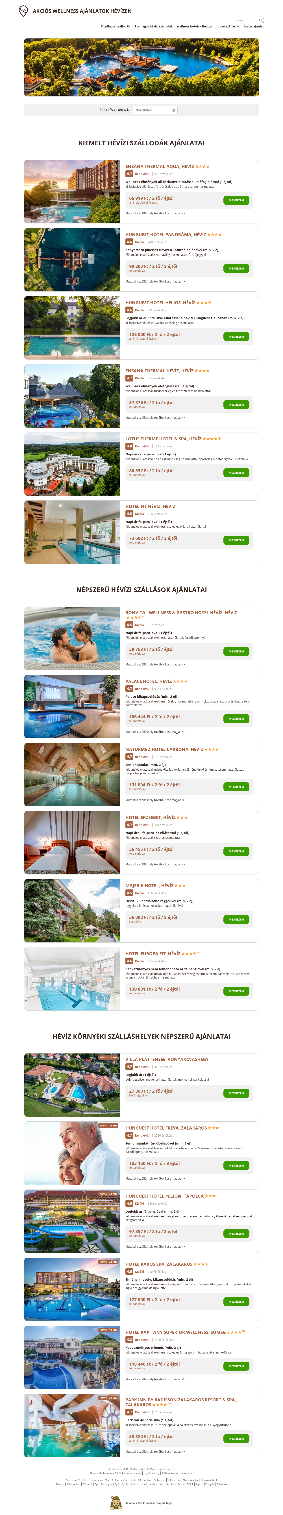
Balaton (60, 1484)
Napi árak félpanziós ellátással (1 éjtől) (157, 833)
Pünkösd (147, 1480)
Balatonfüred (73, 1484)
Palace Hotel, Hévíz (156, 681)
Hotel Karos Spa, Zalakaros (167, 1264)
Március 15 (121, 1480)
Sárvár (181, 1484)
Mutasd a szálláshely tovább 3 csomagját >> (155, 1178)
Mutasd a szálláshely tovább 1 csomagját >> (155, 864)
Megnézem (236, 200)
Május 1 (109, 1480)
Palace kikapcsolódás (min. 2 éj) (151, 696)
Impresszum (186, 1473)
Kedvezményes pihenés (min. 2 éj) (153, 1347)
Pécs (173, 1484)
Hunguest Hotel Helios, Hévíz (168, 302)
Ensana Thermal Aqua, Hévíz (167, 166)
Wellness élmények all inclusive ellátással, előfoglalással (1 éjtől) (178, 182)
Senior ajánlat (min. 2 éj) (145, 764)
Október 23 (135, 1480)
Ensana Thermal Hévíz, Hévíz (167, 371)
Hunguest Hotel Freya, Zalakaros (172, 1128)
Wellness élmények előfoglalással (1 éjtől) (159, 386)
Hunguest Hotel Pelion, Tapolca (170, 1196)
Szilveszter (160, 1480)
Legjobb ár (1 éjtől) (140, 1074)
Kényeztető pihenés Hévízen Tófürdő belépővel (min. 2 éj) (172, 250)
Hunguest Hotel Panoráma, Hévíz (173, 234)
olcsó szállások (228, 26)
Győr (117, 1484)
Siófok (190, 1484)
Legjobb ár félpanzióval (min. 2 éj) (152, 1211)
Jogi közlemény (151, 1473)
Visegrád (210, 1484)
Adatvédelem (134, 1473)
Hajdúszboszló (138, 1484)
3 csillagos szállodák (115, 26)
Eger (97, 1484)
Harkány (152, 1484)
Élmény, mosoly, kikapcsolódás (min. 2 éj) (159, 1279)
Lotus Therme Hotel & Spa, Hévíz (173, 439)
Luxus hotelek (209, 1480)
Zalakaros (222, 1484)
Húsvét (86, 1480)
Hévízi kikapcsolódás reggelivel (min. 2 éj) (159, 901)
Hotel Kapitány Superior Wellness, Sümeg (185, 1332)
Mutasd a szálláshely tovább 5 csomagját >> (155, 732)
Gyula (125, 1484)
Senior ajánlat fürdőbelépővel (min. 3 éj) (158, 1143)
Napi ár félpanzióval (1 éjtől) (148, 522)
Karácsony (97, 1480)
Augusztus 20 (73, 1480)
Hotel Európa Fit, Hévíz (162, 953)
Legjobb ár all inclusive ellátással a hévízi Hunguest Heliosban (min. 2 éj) (185, 318)
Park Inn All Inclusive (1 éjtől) (149, 1420)
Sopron (199, 1484)
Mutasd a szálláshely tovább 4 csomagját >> (155, 1247)
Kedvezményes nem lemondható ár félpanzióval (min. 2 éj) (173, 969)
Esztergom (107, 1484)
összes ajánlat (253, 26)
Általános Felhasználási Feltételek (107, 1473)
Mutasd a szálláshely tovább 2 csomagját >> (155, 213)
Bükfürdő (87, 1484)
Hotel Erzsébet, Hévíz (156, 817)
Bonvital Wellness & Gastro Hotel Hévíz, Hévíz (181, 614)
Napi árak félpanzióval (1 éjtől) (150, 454)
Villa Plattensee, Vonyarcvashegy (167, 1059)
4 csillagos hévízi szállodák (153, 26)
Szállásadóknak (170, 1473)
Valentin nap (174, 1480)
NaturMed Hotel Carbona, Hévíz (172, 749)
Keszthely (164, 1484)
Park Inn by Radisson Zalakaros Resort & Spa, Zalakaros (180, 1402)
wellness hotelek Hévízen (195, 26)
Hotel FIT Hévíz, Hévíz (150, 506)
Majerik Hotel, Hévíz (155, 885)
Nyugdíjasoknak (191, 1480)
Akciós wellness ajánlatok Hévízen (82, 10)
